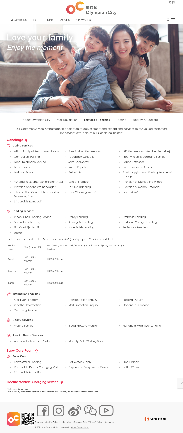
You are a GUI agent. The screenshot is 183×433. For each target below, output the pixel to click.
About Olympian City (36, 120)
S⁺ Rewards (83, 20)
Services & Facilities (97, 120)
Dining (49, 20)
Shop (35, 20)
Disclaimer (110, 424)
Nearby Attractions (145, 120)
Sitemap (40, 424)
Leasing (121, 120)
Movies (65, 20)
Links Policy (67, 424)
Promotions (18, 20)
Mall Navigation (67, 120)
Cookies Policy (52, 424)
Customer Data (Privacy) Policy (88, 424)
